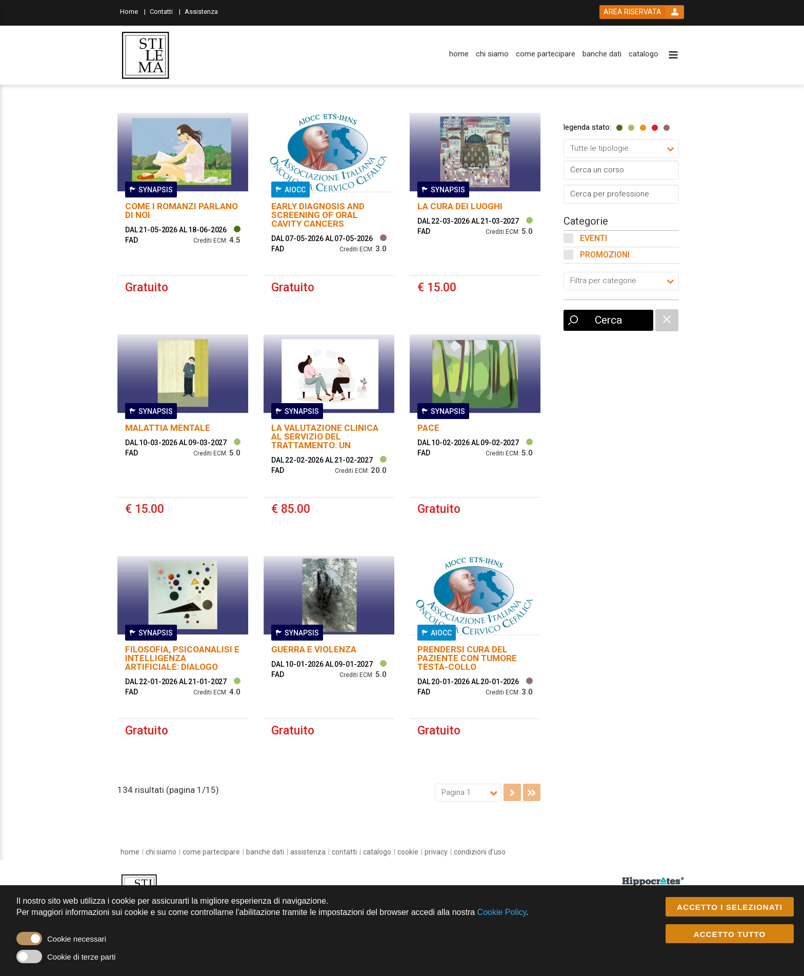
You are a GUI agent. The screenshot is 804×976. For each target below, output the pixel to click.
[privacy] (436, 852)
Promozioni (605, 255)
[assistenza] (308, 852)
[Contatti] (165, 11)
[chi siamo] (492, 54)
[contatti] (344, 852)
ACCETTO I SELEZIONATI (729, 907)
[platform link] (145, 55)
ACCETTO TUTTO (730, 934)
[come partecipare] (545, 54)
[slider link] (653, 881)
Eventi (593, 238)
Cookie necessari (76, 939)
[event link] (182, 216)
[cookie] (407, 852)
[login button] (641, 12)
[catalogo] (643, 54)
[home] (459, 54)
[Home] (133, 11)
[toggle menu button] (673, 55)
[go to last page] (531, 792)
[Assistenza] (204, 11)
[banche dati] (601, 54)
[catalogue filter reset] (666, 320)
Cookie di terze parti (81, 957)
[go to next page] (512, 792)
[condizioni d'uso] (480, 852)
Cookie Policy (502, 912)
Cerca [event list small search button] (608, 320)
